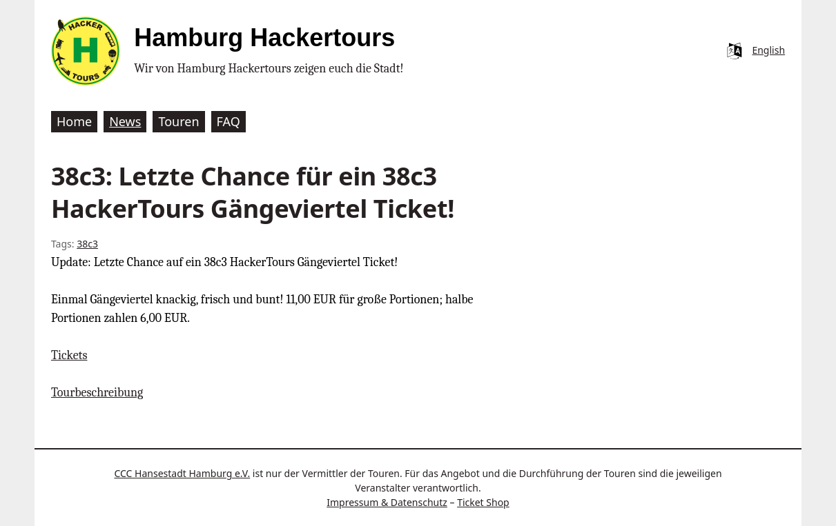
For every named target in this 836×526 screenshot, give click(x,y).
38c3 (87, 243)
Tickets (69, 355)
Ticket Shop (483, 502)
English (768, 50)
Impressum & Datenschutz (387, 502)
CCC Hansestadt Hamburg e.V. (182, 473)
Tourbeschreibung (97, 392)
